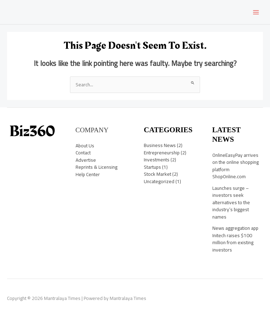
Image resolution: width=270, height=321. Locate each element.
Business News (160, 145)
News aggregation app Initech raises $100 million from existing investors (235, 238)
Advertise (86, 160)
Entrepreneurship (162, 152)
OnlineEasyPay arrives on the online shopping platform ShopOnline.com (235, 166)
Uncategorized (159, 181)
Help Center (88, 174)
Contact (83, 152)
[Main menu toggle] (256, 12)
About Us (85, 145)
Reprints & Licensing (96, 167)
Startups (152, 167)
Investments (156, 159)
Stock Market (157, 174)
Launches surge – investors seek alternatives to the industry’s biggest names (231, 202)
